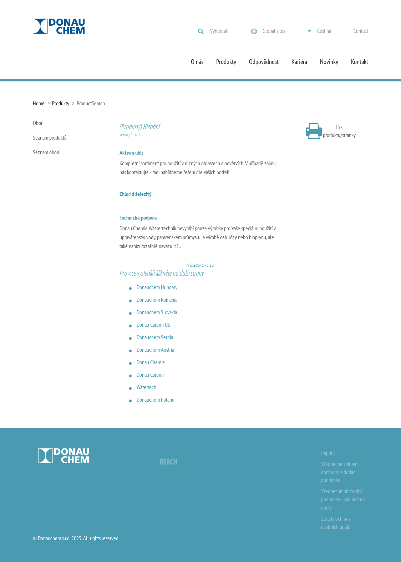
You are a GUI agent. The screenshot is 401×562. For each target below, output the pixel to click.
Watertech (146, 387)
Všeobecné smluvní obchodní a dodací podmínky (340, 472)
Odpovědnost (264, 62)
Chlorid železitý (135, 194)
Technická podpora (139, 217)
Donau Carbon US (153, 324)
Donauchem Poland (155, 399)
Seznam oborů (47, 152)
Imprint (328, 452)
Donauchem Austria (155, 349)
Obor (37, 122)
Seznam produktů (50, 137)
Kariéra (299, 62)
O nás (197, 62)
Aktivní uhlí (131, 152)
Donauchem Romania (157, 299)
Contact (361, 30)
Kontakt (359, 62)
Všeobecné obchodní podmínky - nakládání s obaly (343, 499)
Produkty (226, 62)
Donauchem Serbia (155, 337)
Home (39, 103)
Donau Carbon (150, 374)
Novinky (329, 62)
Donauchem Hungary (157, 287)
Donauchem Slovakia (157, 312)
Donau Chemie (151, 362)
